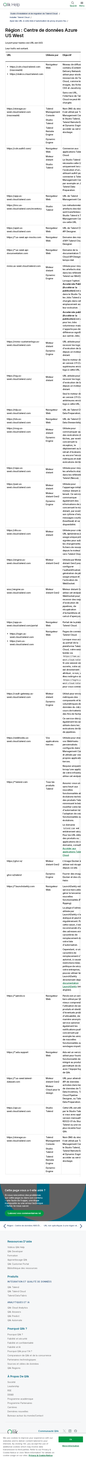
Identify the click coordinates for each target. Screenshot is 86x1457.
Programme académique (20, 1399)
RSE (9, 1390)
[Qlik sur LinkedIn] (70, 1431)
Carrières (12, 1407)
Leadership (13, 1386)
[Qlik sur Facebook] (75, 1431)
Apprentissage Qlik (17, 1259)
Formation (13, 1255)
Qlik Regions (14, 1368)
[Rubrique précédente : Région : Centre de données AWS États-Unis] (22, 1226)
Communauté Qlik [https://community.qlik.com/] (48, 1431)
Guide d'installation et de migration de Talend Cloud (33, 13)
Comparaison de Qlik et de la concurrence (29, 1355)
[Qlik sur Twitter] (64, 1431)
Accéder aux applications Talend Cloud (73, 852)
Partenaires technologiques (22, 1359)
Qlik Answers (14, 1312)
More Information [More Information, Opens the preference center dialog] (70, 1446)
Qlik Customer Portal (18, 1264)
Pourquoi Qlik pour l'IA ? (20, 1351)
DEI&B (11, 1394)
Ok (70, 1439)
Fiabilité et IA (14, 1347)
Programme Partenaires (20, 1403)
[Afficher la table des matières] (6, 13)
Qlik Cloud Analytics (18, 1307)
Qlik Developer (15, 1251)
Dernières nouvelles (18, 1411)
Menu (81, 5)
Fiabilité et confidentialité (20, 1343)
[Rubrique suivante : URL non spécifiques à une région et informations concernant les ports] (64, 1226)
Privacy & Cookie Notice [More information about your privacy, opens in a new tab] (41, 1455)
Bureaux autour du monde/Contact (25, 1415)
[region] (43, 1445)
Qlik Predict (13, 1316)
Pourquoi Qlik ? (15, 1334)
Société (11, 1382)
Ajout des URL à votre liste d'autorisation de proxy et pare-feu (38, 21)
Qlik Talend (13, 1287)
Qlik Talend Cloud (17, 1291)
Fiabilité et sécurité (17, 1338)
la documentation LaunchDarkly (74, 983)
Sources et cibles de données (23, 1364)
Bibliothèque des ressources (22, 1268)
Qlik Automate (15, 1320)
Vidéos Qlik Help (16, 1247)
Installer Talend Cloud (20, 17)
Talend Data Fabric (17, 1295)
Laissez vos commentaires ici (24, 1213)
